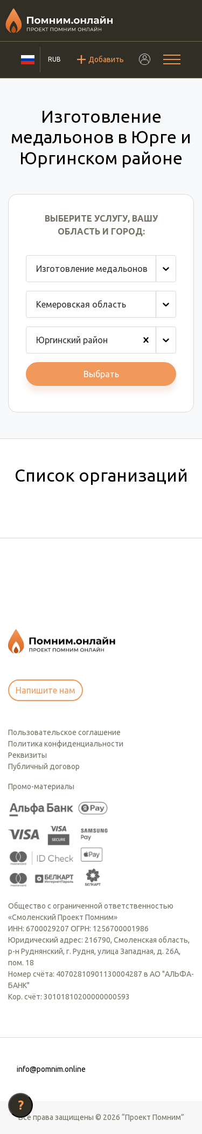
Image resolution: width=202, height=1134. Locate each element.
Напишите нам (45, 690)
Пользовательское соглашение (64, 732)
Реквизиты (27, 755)
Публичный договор (44, 766)
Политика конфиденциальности (65, 743)
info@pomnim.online (51, 1069)
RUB (54, 59)
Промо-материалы (41, 786)
